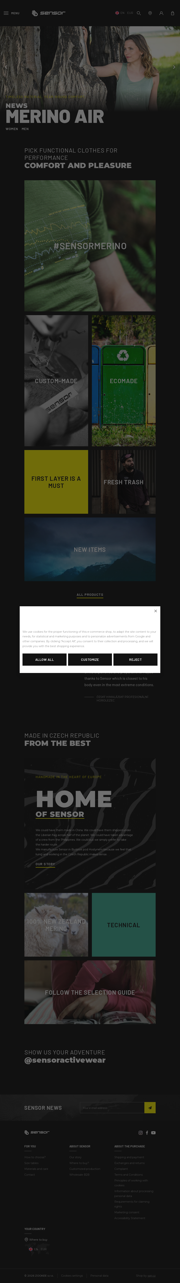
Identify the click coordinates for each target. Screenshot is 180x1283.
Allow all (44, 659)
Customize (90, 659)
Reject (135, 659)
